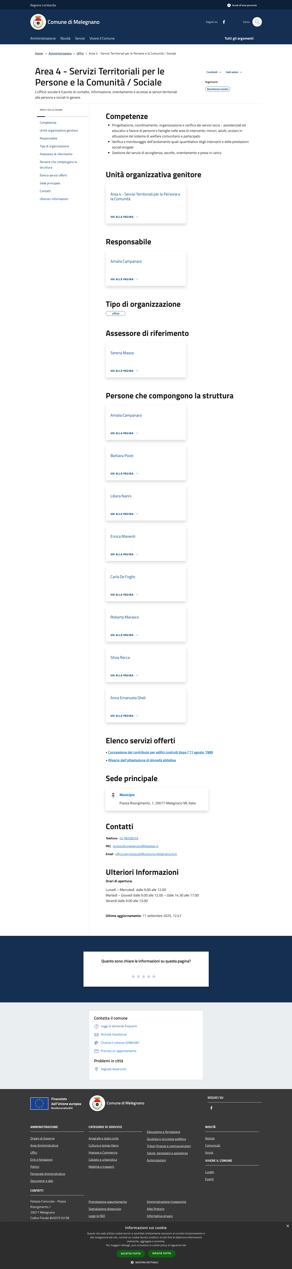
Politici (34, 1166)
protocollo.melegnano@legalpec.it (135, 846)
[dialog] (146, 1245)
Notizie (210, 1138)
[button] (146, 1262)
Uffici (80, 53)
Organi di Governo (42, 1138)
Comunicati (212, 1145)
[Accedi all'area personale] (242, 5)
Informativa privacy (160, 1215)
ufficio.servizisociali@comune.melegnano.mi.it (146, 854)
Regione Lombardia (43, 5)
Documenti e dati (41, 1180)
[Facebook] (222, 21)
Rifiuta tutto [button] (161, 1253)
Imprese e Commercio (103, 1152)
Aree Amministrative (44, 1145)
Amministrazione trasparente (166, 1201)
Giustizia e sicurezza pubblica (166, 1138)
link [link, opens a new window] (184, 1245)
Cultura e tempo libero (104, 1145)
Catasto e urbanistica (103, 1159)
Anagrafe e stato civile (104, 1138)
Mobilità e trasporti (101, 1166)
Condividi (215, 72)
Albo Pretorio (155, 1208)
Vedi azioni (235, 72)
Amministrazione (60, 53)
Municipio (127, 794)
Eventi (209, 1179)
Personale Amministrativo (47, 1173)
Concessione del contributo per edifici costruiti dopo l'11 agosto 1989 (160, 752)
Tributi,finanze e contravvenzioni (169, 1146)
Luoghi (209, 1172)
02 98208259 (129, 838)
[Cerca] (257, 22)
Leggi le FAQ (97, 1215)
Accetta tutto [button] (131, 1253)
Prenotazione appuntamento (108, 1201)
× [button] (287, 1226)
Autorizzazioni (156, 1160)
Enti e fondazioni (41, 1159)
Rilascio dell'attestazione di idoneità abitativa (142, 760)
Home (39, 53)
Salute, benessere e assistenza (167, 1153)
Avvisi (209, 1152)
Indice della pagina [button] (51, 110)
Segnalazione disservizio (105, 1208)
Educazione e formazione (163, 1131)
